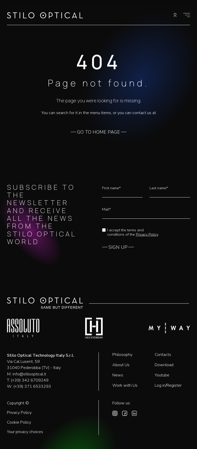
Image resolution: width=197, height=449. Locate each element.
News (117, 375)
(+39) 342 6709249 (29, 380)
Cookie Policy (19, 422)
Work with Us (124, 385)
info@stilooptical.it (29, 374)
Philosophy (122, 354)
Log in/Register (168, 385)
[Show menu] (186, 15)
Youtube (162, 375)
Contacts (163, 354)
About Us (121, 365)
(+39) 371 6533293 (32, 386)
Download (164, 365)
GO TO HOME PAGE (98, 132)
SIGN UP (118, 247)
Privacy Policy (147, 234)
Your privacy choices (25, 432)
